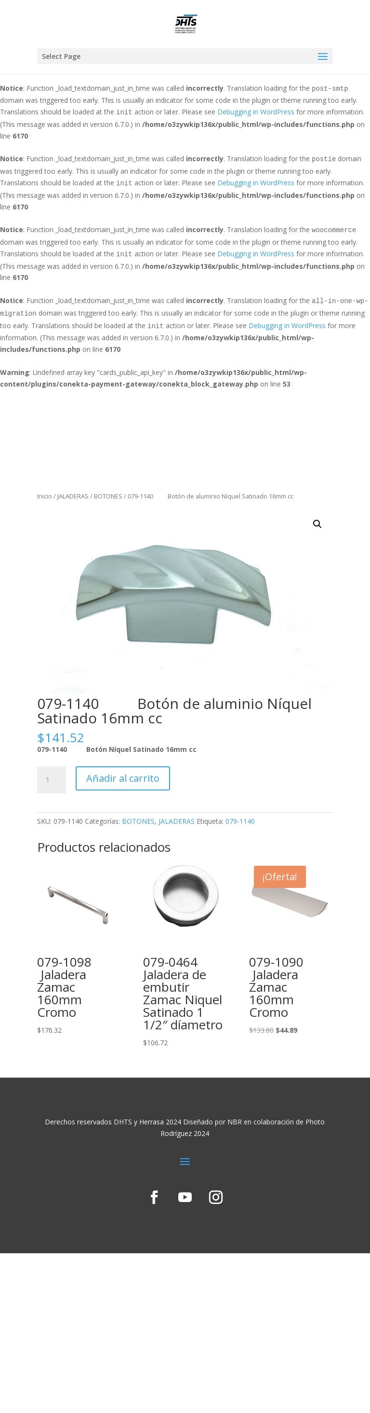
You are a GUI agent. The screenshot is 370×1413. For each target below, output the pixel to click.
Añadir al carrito (122, 778)
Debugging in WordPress (255, 111)
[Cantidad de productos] (51, 779)
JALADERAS (73, 496)
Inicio (44, 496)
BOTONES (108, 496)
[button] (317, 524)
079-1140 (240, 821)
